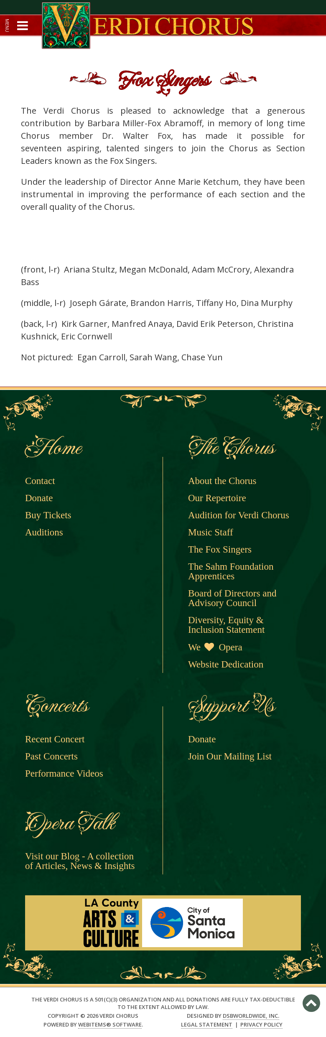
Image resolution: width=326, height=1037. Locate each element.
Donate (39, 498)
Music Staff (210, 532)
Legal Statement (206, 1024)
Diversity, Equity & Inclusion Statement (226, 625)
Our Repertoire (217, 498)
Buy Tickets (48, 515)
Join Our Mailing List (230, 756)
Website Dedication (225, 664)
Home (52, 447)
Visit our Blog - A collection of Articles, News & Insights (80, 861)
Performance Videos (64, 773)
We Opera (215, 647)
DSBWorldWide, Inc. (251, 1015)
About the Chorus (222, 481)
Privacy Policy (261, 1024)
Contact (40, 481)
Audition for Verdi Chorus (238, 515)
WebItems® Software (110, 1024)
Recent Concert (54, 739)
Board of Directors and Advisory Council (232, 598)
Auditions (44, 532)
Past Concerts (51, 756)
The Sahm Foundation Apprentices (230, 571)
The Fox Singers (220, 549)
